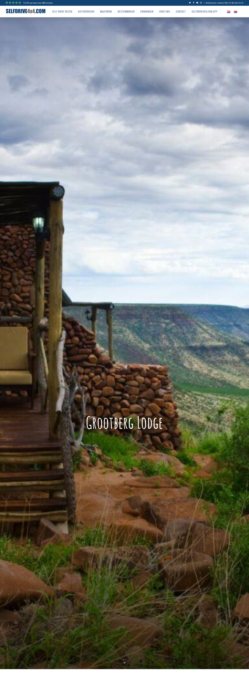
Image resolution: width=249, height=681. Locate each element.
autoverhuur (86, 11)
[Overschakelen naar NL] (228, 11)
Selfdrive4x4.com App (204, 11)
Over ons (164, 11)
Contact (181, 11)
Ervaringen (146, 11)
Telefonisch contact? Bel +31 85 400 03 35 (224, 3)
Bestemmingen (126, 11)
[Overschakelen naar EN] (235, 11)
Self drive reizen (62, 11)
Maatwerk (106, 11)
